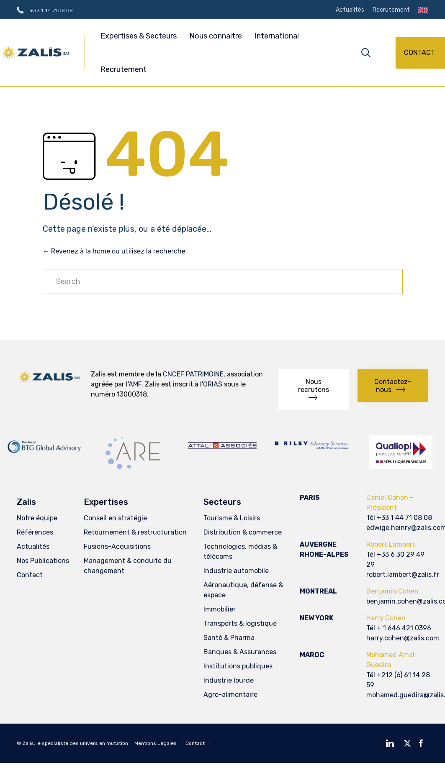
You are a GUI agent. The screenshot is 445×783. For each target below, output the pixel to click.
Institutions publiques (238, 666)
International (277, 36)
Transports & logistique (240, 623)
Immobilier (219, 609)
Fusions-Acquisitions (117, 546)
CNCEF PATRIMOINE (193, 374)
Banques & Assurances (239, 652)
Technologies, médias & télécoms (240, 551)
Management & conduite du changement (128, 566)
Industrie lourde (228, 680)
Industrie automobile (236, 571)
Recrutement (391, 10)
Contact (30, 575)
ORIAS (212, 384)
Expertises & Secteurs (139, 36)
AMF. (136, 384)
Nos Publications (43, 561)
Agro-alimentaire (230, 695)
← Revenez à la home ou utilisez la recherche (114, 251)
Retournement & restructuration (135, 532)
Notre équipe (37, 518)
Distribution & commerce (242, 532)
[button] (420, 53)
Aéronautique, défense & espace (243, 590)
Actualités (350, 10)
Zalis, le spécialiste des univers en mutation (75, 743)
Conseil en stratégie (115, 518)
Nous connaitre (216, 36)
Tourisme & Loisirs (231, 518)
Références (35, 532)
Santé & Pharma (229, 638)
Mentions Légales (155, 743)
